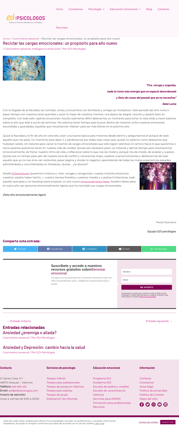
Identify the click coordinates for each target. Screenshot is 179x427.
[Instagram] (153, 405)
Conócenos (75, 9)
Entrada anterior (20, 321)
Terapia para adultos (59, 390)
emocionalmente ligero (96, 181)
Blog (146, 9)
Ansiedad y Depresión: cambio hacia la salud (44, 347)
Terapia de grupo (57, 395)
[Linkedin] (165, 405)
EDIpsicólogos (21, 173)
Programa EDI (102, 378)
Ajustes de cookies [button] (148, 422)
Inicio (59, 9)
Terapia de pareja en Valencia (65, 386)
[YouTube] (159, 405)
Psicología (95, 9)
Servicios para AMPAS (107, 399)
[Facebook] (142, 405)
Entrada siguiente (158, 321)
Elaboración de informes (62, 399)
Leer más (99, 423)
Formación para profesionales (112, 403)
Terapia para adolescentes (63, 382)
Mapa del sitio (148, 399)
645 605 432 (19, 386)
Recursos (61, 27)
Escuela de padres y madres (111, 386)
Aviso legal (146, 386)
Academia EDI (102, 382)
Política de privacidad (147, 297)
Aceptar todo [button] (168, 422)
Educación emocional (123, 9)
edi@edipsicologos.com (24, 390)
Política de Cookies (152, 395)
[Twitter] (148, 405)
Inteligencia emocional (47, 48)
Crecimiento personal (18, 48)
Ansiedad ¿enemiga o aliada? (29, 332)
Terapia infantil (56, 378)
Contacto (160, 9)
